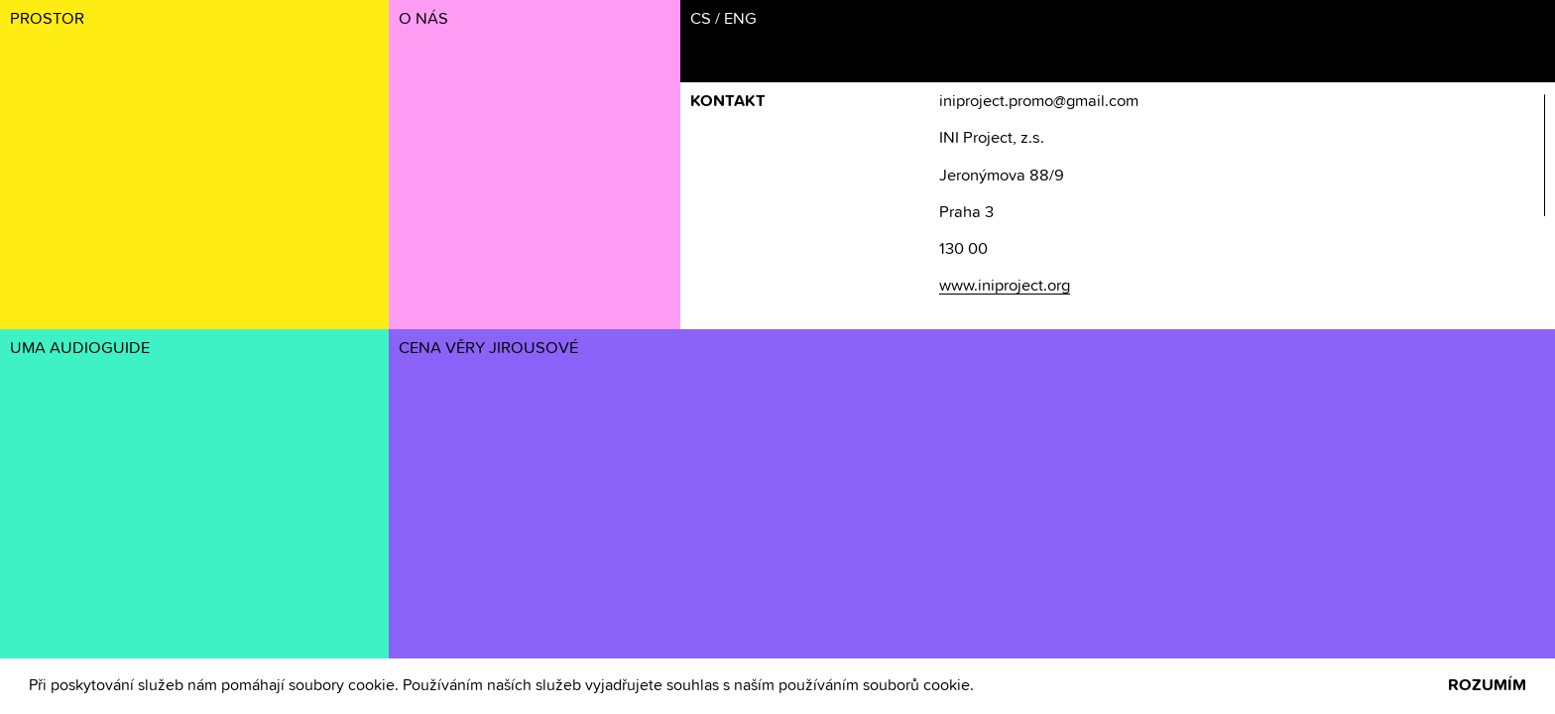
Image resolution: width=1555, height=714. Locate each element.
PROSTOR (47, 19)
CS (700, 19)
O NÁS (423, 19)
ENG (740, 19)
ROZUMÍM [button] (1487, 685)
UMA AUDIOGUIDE (80, 348)
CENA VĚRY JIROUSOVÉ (488, 348)
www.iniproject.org (1004, 286)
